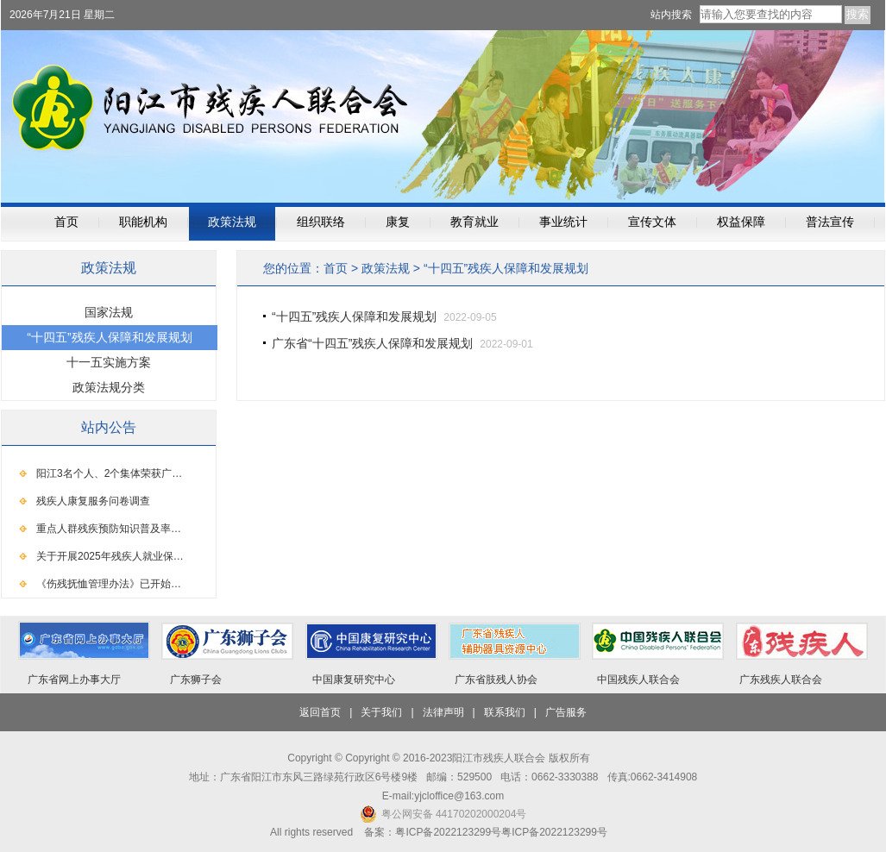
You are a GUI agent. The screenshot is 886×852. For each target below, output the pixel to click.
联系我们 (504, 712)
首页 (66, 222)
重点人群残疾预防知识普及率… (108, 529)
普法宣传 (830, 222)
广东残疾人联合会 (780, 679)
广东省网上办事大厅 (74, 679)
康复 (398, 222)
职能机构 (143, 222)
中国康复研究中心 (353, 679)
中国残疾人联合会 (638, 679)
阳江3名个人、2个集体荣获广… (109, 473)
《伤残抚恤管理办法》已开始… (108, 584)
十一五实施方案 (108, 362)
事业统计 (563, 222)
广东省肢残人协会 (496, 679)
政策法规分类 (108, 387)
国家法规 (109, 312)
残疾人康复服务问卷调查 (93, 501)
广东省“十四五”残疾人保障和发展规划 (372, 343)
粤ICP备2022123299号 (554, 832)
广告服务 (566, 712)
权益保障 (741, 222)
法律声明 (443, 712)
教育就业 (474, 222)
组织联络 (321, 222)
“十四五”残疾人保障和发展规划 (506, 268)
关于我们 (381, 712)
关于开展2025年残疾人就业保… (110, 556)
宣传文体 (652, 222)
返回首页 (320, 712)
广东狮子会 (196, 679)
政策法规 (232, 222)
